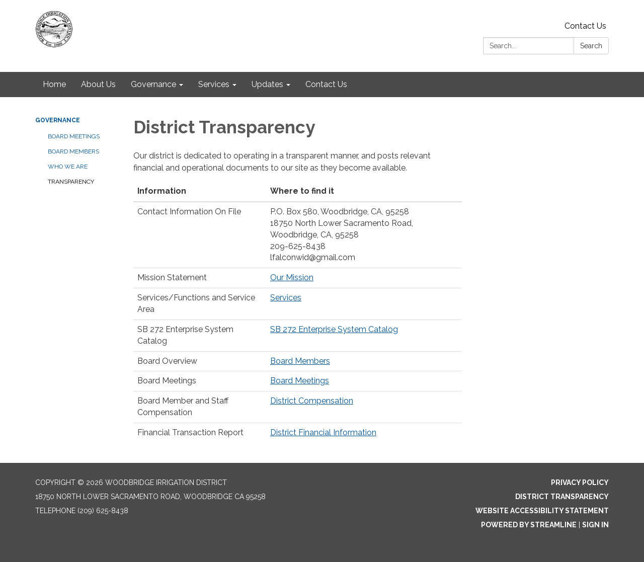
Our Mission (291, 277)
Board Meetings (74, 136)
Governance (57, 120)
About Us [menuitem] (98, 84)
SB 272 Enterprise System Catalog (334, 329)
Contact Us (585, 26)
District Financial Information (323, 432)
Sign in (595, 525)
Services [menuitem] (213, 84)
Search (591, 46)
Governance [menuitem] (153, 84)
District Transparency (562, 497)
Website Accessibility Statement (542, 511)
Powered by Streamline (529, 525)
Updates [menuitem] (267, 84)
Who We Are (68, 166)
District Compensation (311, 401)
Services (285, 297)
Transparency (71, 181)
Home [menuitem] (54, 84)
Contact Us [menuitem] (326, 84)
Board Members (73, 151)
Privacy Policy (580, 482)
